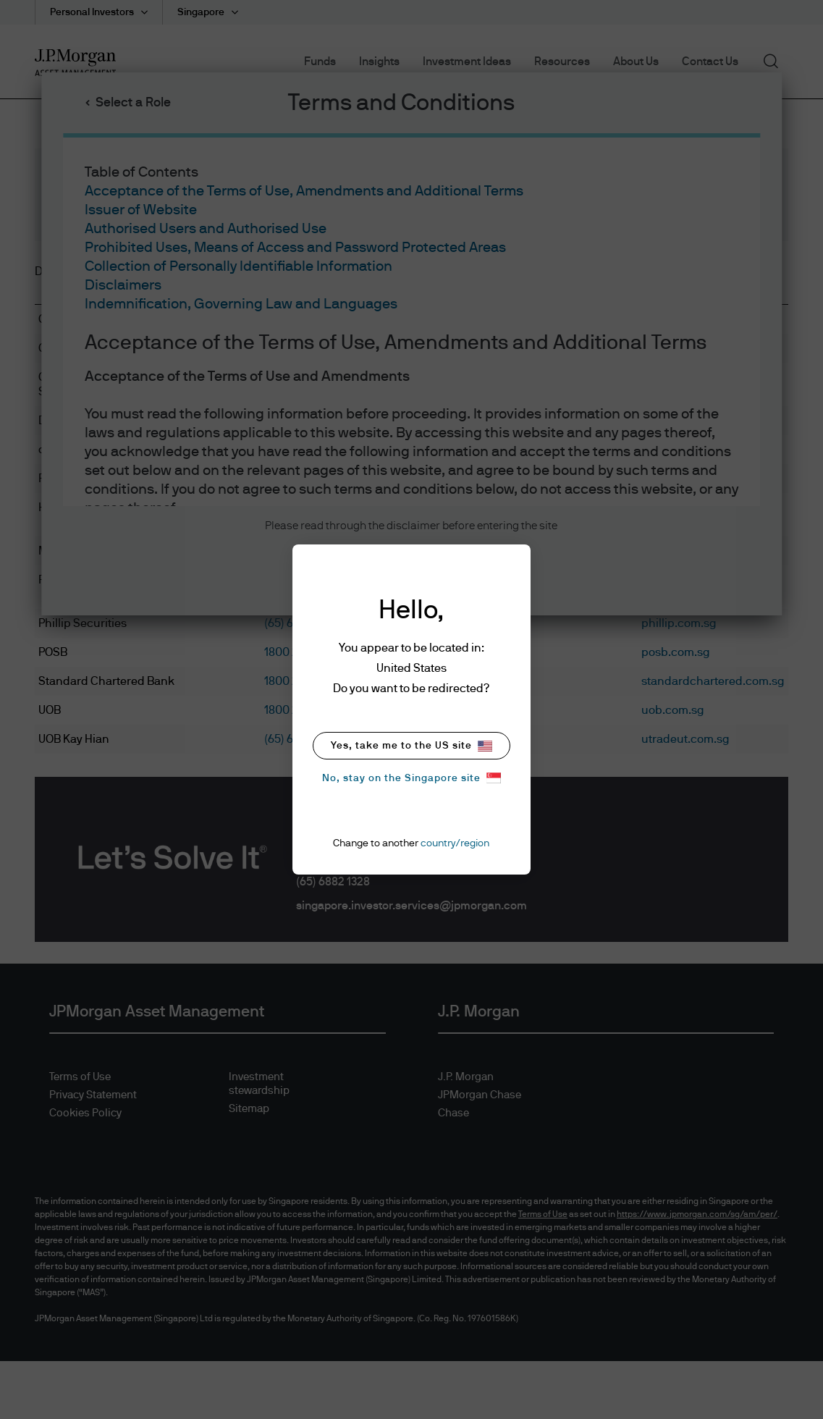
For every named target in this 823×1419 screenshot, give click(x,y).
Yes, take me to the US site (411, 746)
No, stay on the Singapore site (411, 777)
